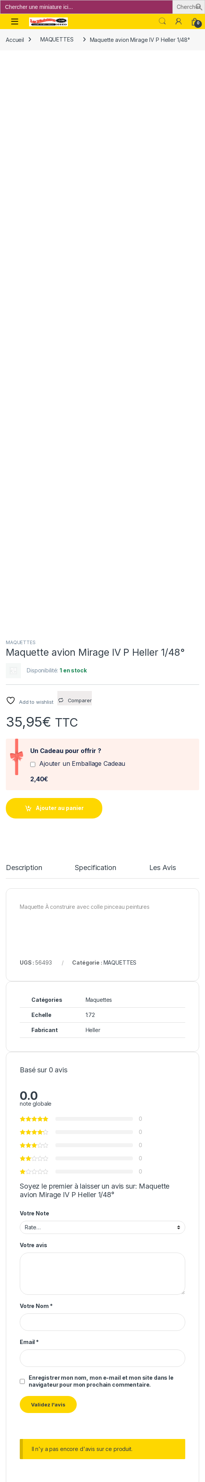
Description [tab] (24, 317)
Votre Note (34, 662)
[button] (199, 6)
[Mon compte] (178, 21)
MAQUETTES (57, 39)
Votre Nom (36, 755)
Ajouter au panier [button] (90, 1118)
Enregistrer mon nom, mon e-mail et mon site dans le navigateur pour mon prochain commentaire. (101, 830)
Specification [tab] (95, 317)
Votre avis (33, 694)
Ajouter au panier (60, 257)
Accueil (15, 39)
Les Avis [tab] (162, 317)
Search (162, 21)
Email (29, 791)
